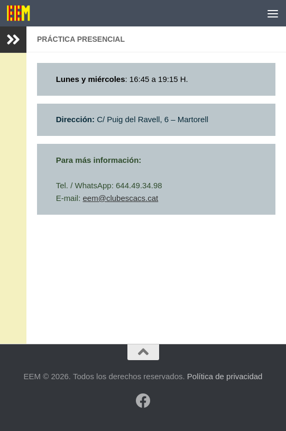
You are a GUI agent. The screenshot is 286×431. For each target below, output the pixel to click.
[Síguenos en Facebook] (143, 400)
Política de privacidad (225, 376)
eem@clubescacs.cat (120, 198)
